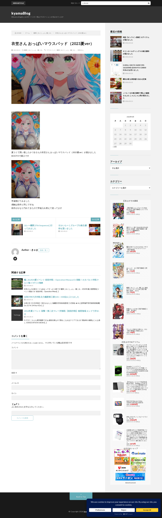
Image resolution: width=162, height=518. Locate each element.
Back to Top (81, 497)
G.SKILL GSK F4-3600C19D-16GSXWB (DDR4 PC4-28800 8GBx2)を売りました (134, 67)
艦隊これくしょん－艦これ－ (66, 50)
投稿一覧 (43, 250)
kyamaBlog (21, 13)
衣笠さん (81, 50)
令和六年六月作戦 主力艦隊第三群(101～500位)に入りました (51, 297)
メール (15, 383)
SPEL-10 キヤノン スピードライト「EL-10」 (137, 417)
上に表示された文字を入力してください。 (28, 407)
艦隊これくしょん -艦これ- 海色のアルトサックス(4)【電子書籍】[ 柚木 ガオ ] (137, 289)
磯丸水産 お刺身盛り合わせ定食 (134, 79)
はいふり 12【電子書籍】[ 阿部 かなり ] (136, 269)
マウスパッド (51, 50)
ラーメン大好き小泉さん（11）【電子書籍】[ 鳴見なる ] (137, 330)
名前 (14, 373)
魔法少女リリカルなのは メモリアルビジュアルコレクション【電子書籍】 (137, 248)
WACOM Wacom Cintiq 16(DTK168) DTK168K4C (134, 402)
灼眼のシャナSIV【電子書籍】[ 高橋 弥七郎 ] (136, 309)
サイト (14, 393)
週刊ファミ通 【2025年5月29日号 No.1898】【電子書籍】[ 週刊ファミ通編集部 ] (137, 228)
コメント (14, 347)
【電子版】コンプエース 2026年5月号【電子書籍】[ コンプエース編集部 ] (137, 209)
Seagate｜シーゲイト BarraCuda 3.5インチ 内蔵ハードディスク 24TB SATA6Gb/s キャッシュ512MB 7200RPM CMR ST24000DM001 (137, 369)
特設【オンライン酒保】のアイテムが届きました (89, 3)
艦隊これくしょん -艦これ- (33, 50)
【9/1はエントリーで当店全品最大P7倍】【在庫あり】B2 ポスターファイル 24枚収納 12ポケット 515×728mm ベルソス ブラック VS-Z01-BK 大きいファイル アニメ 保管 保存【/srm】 (137, 385)
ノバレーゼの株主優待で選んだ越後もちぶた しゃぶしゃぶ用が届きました (136, 95)
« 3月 (115, 147)
